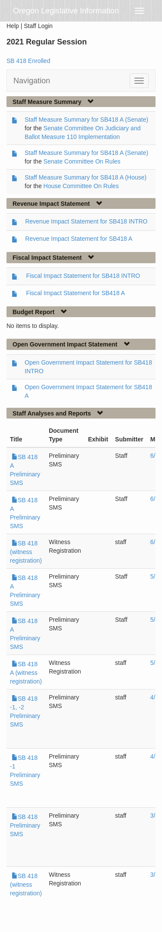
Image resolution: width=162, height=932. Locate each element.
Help (12, 25)
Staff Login (38, 25)
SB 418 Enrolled (28, 60)
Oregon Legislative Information (66, 10)
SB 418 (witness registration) (26, 552)
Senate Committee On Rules (82, 161)
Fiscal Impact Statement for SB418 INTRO (83, 275)
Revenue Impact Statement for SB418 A (78, 238)
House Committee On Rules (81, 186)
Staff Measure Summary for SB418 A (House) (85, 177)
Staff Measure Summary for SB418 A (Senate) (86, 119)
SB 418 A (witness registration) (26, 673)
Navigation (31, 80)
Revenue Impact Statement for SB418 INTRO (86, 221)
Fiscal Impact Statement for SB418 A (75, 293)
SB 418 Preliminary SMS (25, 825)
